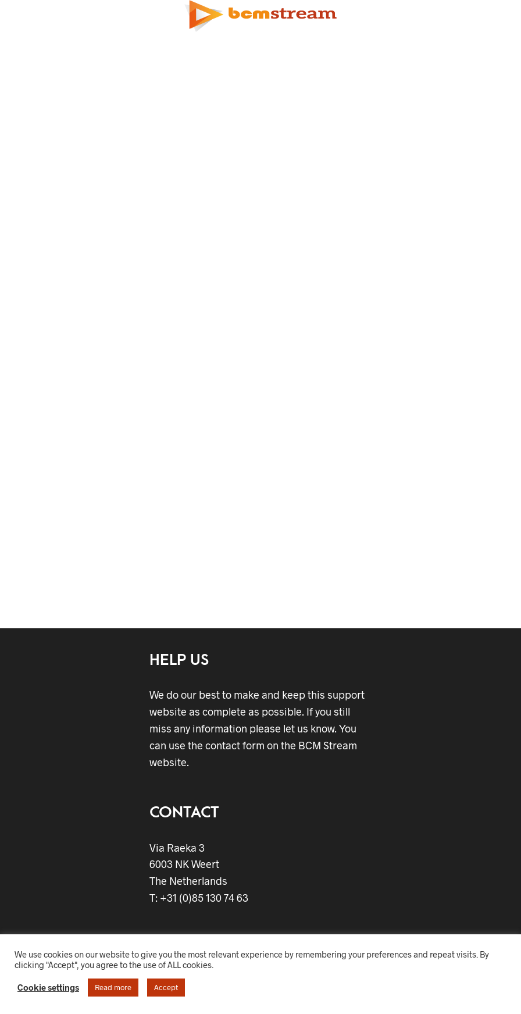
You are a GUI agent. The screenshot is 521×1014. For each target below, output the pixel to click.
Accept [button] (166, 987)
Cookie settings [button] (48, 987)
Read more (113, 987)
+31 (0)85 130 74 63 (203, 897)
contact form (235, 745)
